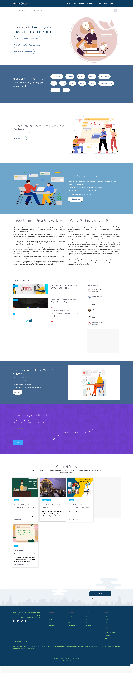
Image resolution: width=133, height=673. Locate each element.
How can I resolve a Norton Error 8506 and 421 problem (64, 287)
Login (105, 3)
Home (68, 3)
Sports (53, 83)
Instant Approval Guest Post (92, 646)
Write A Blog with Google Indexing (27, 39)
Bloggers (81, 3)
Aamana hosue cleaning (57, 310)
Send (18, 442)
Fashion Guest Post (66, 646)
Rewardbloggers (61, 658)
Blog (75, 3)
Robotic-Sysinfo (19, 564)
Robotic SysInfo (68, 660)
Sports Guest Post (78, 646)
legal (105, 638)
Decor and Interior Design (106, 83)
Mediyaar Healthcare (97, 296)
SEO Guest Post (42, 646)
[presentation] (22, 434)
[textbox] (23, 10)
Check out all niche (56, 76)
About (50, 616)
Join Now (17, 392)
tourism (66, 90)
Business (82, 83)
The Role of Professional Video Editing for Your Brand (63, 301)
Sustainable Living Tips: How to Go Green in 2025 (24, 552)
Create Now (76, 199)
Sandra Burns (95, 309)
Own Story (91, 76)
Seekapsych (95, 303)
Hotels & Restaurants (46, 500)
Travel (69, 628)
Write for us (52, 625)
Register (112, 3)
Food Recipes (55, 90)
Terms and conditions (109, 632)
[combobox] (23, 10)
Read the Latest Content (23, 51)
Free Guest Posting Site (107, 646)
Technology (70, 76)
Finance (63, 83)
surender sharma (47, 519)
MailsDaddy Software (97, 322)
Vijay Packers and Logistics (98, 289)
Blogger (72, 519)
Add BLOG (100, 593)
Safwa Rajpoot (55, 296)
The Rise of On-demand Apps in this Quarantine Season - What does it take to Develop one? (79, 506)
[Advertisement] (103, 341)
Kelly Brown (18, 519)
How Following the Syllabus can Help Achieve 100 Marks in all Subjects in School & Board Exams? (25, 506)
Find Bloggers (19, 138)
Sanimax (94, 316)
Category (71, 500)
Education (17, 500)
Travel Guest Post (17, 646)
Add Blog (88, 625)
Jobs (99, 3)
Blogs (87, 619)
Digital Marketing (72, 625)
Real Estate (81, 76)
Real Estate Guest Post (54, 646)
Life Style (92, 83)
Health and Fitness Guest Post (28, 648)
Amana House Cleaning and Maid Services (64, 315)
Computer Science (104, 76)
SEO (69, 622)
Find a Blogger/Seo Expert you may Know (29, 45)
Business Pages (91, 3)
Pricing (88, 616)
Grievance (51, 622)
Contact (51, 619)
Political (72, 83)
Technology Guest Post (30, 646)
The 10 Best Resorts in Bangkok (51, 506)
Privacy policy (107, 635)
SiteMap (106, 622)
